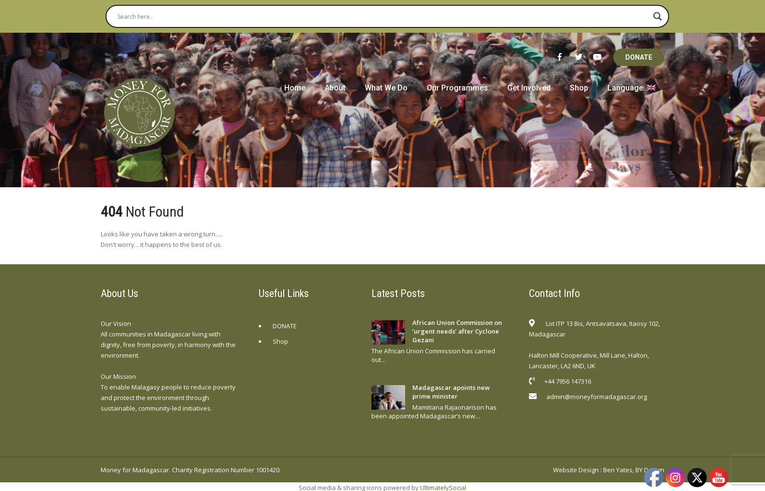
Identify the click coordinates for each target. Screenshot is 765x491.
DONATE (638, 57)
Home (294, 87)
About (335, 87)
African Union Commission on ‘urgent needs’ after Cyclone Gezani (457, 331)
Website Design (576, 469)
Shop (579, 87)
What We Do (386, 87)
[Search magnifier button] (657, 16)
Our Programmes (457, 87)
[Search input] (383, 16)
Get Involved (529, 87)
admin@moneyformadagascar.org (596, 396)
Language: (631, 87)
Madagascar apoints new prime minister (451, 392)
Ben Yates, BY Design (633, 469)
